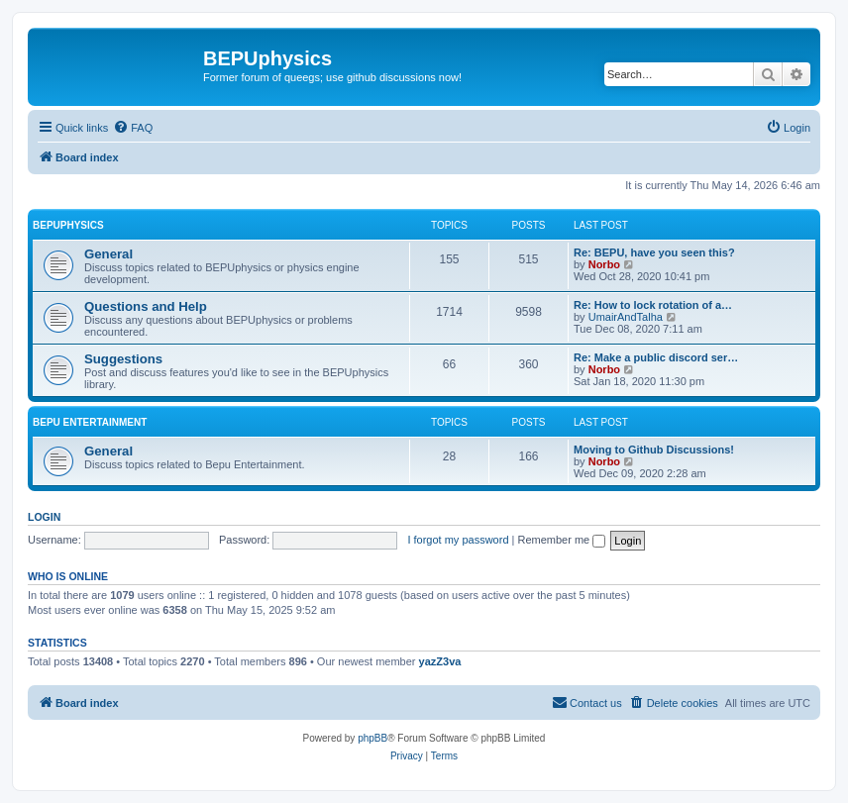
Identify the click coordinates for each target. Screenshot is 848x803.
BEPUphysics (68, 225)
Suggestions (123, 358)
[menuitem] (133, 128)
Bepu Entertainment (90, 422)
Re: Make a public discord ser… (656, 357)
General (108, 254)
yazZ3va (440, 661)
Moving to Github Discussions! (654, 449)
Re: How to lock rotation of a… (653, 305)
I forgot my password (457, 540)
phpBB (372, 738)
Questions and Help (145, 306)
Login (44, 517)
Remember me (561, 540)
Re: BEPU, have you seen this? (654, 252)
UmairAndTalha (625, 317)
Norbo (604, 264)
